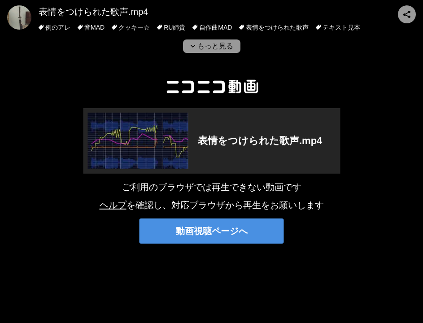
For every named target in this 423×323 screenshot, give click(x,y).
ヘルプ (113, 205)
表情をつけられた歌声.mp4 (93, 12)
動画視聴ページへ (212, 231)
